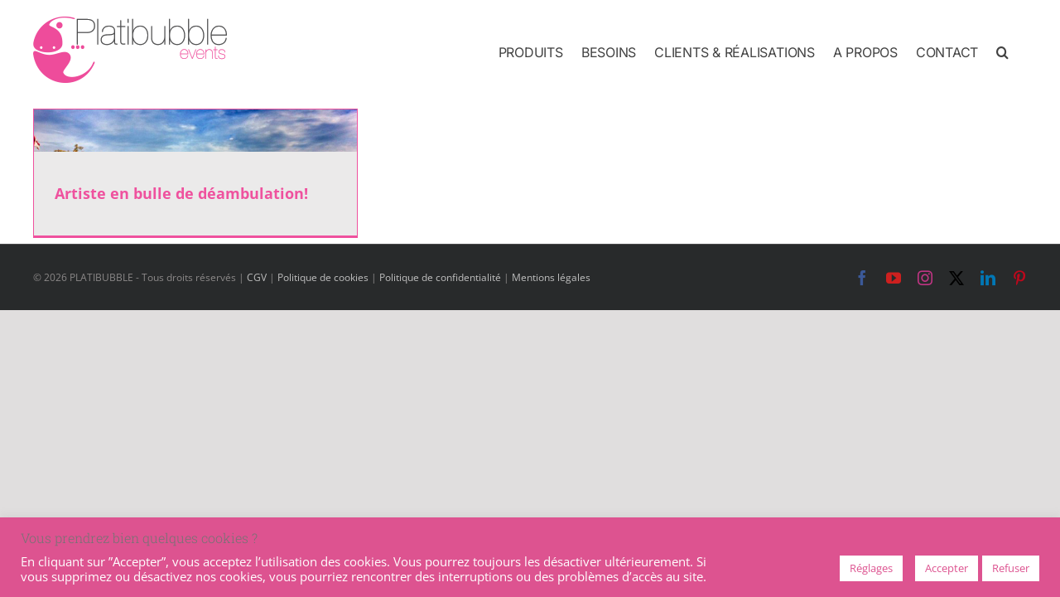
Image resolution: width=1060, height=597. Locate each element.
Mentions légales (551, 277)
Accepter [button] (946, 568)
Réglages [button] (871, 568)
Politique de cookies (323, 277)
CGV (257, 277)
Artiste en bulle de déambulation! (181, 193)
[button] (1020, 52)
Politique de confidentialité (440, 277)
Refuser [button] (1010, 568)
